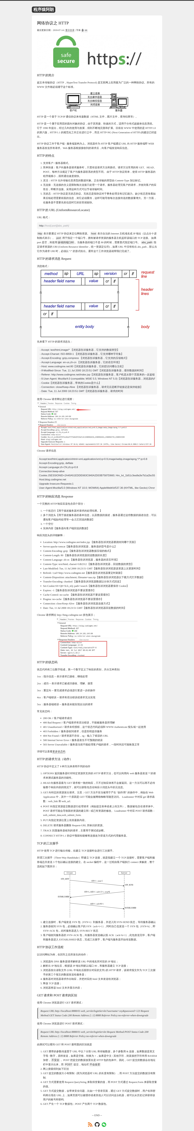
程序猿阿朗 (43, 9)
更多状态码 (58, 751)
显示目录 (69, 30)
